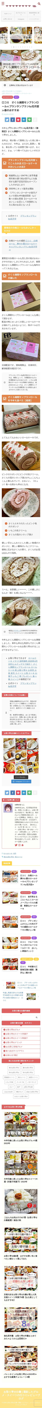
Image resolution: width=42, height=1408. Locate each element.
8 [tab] (27, 47)
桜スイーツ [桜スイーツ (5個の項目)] (21, 1077)
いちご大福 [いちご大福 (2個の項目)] (9, 1082)
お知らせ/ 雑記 (12, 1055)
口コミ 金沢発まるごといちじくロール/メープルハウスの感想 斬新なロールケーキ (29, 903)
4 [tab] (18, 47)
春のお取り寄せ (9, 857)
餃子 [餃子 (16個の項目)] (18, 1087)
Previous (2, 34)
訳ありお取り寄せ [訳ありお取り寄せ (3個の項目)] (32, 1092)
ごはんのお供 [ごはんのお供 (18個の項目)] (8, 1092)
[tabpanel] (21, 35)
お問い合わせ (7, 19)
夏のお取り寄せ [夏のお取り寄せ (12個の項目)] (28, 1068)
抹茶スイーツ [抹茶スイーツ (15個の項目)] (33, 1077)
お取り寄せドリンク (14, 1042)
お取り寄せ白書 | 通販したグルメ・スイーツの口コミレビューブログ (21, 1395)
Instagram (21, 19)
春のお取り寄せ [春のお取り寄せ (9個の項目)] (14, 1068)
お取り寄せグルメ (13, 1030)
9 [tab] (29, 47)
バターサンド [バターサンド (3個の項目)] (32, 1082)
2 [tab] (14, 47)
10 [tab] (32, 47)
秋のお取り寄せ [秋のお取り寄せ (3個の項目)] (14, 1072)
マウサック (17, 631)
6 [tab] (23, 47)
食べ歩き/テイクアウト (15, 1051)
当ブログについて (21, 14)
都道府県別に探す (34, 14)
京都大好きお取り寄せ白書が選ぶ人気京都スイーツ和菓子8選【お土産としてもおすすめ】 (20, 1297)
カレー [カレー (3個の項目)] (11, 1087)
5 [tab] (20, 47)
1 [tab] (11, 47)
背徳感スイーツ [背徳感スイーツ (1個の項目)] (9, 1077)
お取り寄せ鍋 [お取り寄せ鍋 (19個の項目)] (28, 1087)
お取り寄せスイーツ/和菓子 (17, 1038)
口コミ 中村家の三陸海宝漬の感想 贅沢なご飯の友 (28, 970)
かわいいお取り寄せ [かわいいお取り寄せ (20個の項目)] (21, 1096)
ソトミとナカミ (34, 19)
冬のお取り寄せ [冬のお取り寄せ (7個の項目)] (28, 1072)
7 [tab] (25, 47)
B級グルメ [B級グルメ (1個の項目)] (19, 1092)
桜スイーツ (18, 857)
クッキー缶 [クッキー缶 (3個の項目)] (20, 1082)
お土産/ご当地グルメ (14, 1047)
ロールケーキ (8, 853)
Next (40, 34)
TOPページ (7, 14)
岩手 (14, 853)
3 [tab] (16, 47)
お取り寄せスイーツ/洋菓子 (17, 1034)
